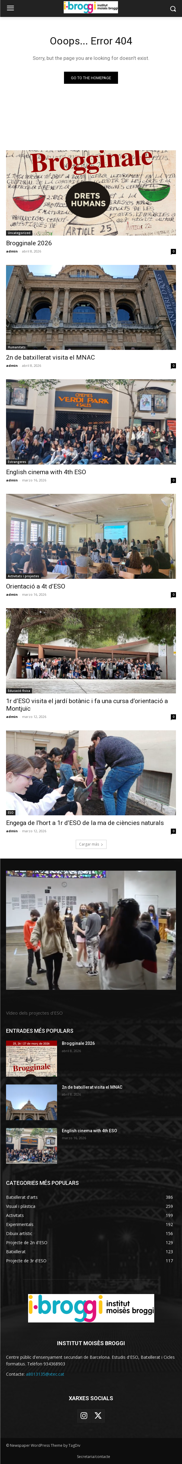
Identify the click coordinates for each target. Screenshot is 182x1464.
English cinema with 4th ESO (46, 472)
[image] (91, 930)
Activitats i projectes (23, 576)
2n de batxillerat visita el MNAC (50, 357)
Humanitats (17, 347)
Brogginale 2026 (29, 243)
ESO (11, 812)
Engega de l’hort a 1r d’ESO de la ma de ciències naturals (85, 823)
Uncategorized (19, 233)
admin (12, 251)
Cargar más (91, 844)
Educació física (19, 691)
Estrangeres (17, 462)
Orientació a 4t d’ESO (35, 586)
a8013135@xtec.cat (45, 1374)
